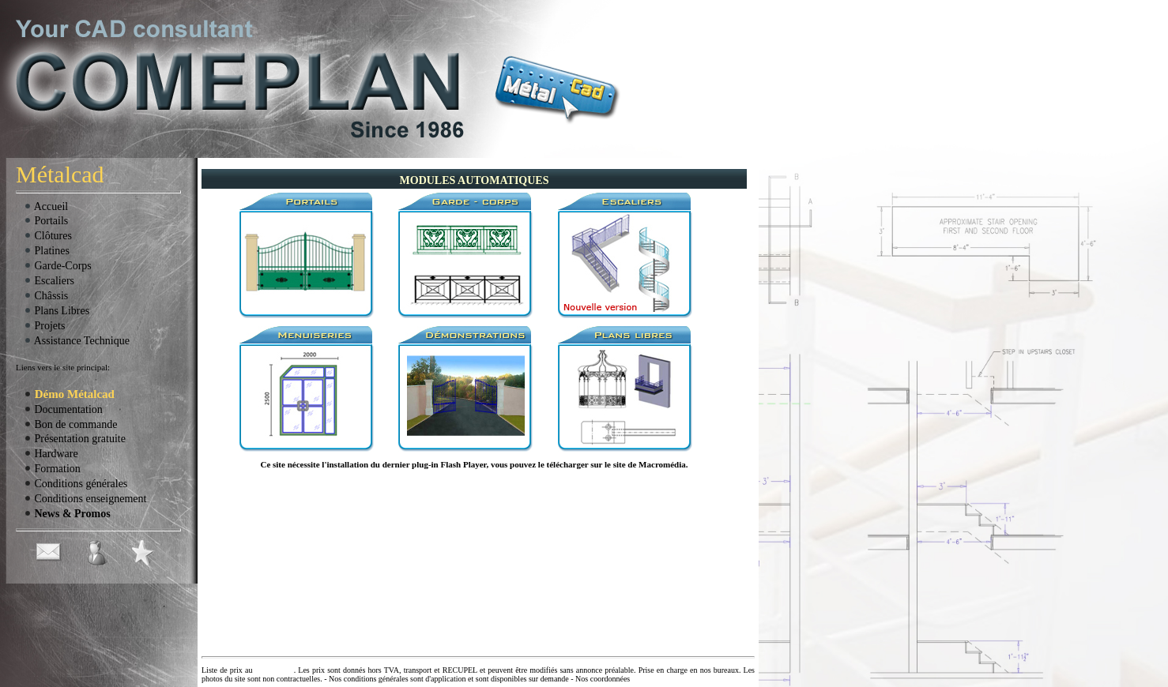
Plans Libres (56, 311)
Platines (47, 251)
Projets (44, 326)
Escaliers (49, 281)
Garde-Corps (58, 266)
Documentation (63, 409)
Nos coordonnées (602, 678)
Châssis (46, 296)
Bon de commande (70, 424)
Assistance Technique (77, 341)
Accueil (46, 206)
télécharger (568, 464)
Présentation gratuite (75, 439)
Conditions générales (75, 484)
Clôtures (48, 236)
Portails (46, 221)
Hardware (51, 454)
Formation (52, 469)
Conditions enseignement (85, 499)
